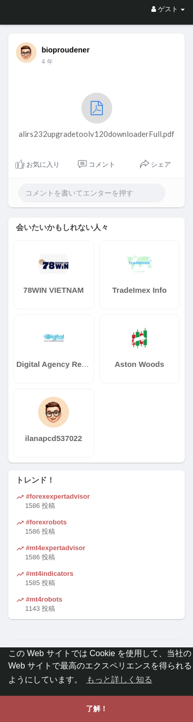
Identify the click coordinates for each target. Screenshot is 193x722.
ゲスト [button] (168, 9)
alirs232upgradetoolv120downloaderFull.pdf (96, 115)
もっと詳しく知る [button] (119, 679)
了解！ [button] (97, 709)
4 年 (47, 61)
